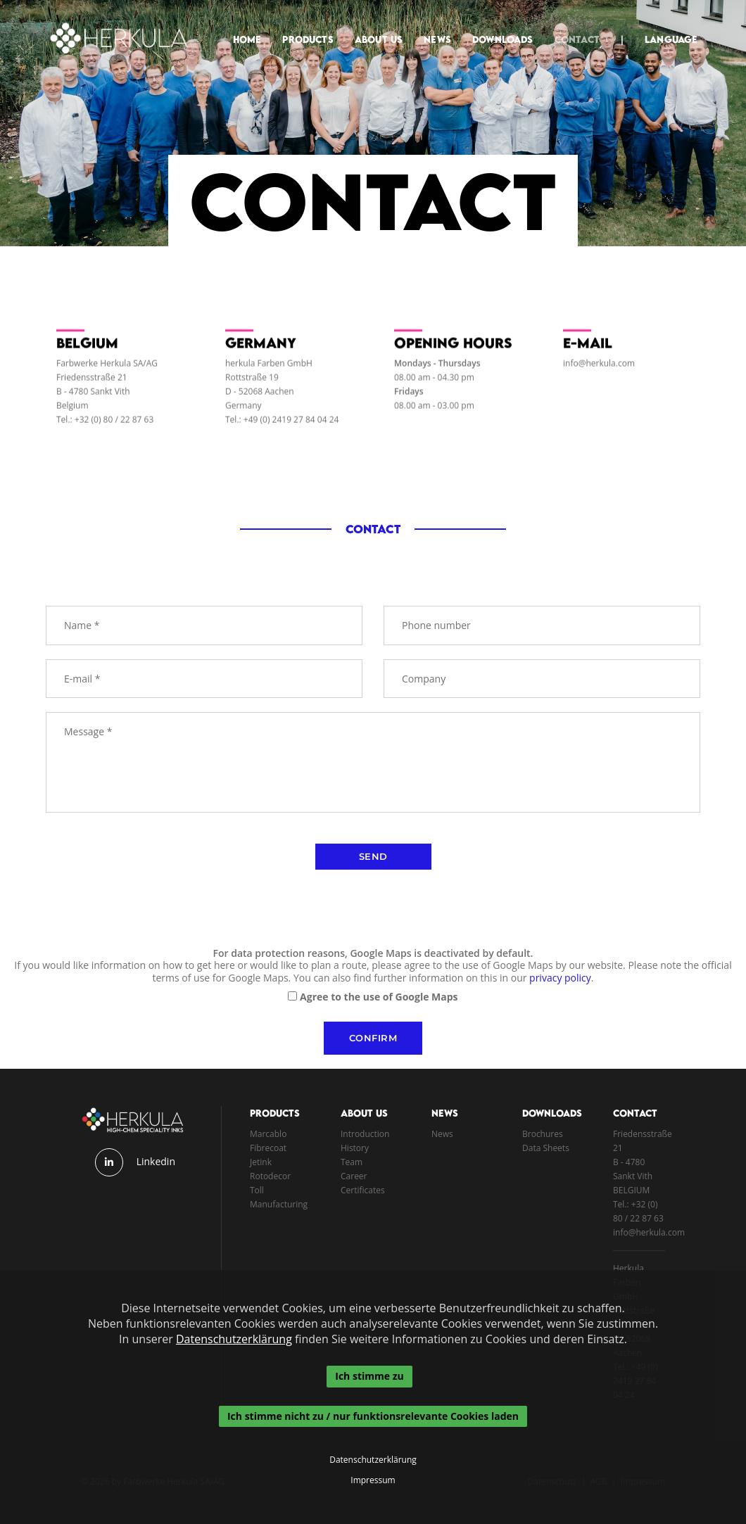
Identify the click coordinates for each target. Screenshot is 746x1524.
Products (299, 25)
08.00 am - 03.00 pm (434, 412)
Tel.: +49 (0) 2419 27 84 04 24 (282, 426)
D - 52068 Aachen (259, 398)
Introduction (365, 1134)
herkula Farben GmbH (268, 370)
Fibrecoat (268, 1148)
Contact (568, 25)
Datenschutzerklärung (234, 1339)
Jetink (261, 1162)
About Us (370, 25)
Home (239, 25)
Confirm (373, 1037)
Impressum (372, 1480)
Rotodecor (270, 1176)
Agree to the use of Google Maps (379, 997)
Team (351, 1162)
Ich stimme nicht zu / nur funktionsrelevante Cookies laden (373, 1416)
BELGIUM (631, 1190)
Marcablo (268, 1134)
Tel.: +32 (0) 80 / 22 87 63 (104, 426)
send (373, 856)
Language (663, 25)
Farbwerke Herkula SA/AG (107, 370)
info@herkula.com (599, 370)
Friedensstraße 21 (91, 384)
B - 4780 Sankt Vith (93, 398)
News (429, 25)
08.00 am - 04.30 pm (434, 384)
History (355, 1148)
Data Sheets (545, 1148)
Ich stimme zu (369, 1376)
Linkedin (156, 1161)
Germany (243, 412)
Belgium (72, 412)
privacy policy (560, 977)
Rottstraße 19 (252, 384)
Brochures (542, 1134)
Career (354, 1176)
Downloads (494, 25)
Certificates (363, 1190)
